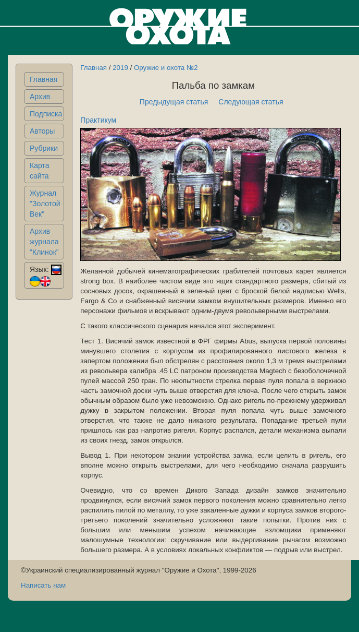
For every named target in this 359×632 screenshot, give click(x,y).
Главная (43, 79)
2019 (120, 67)
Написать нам (43, 585)
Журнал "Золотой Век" (45, 203)
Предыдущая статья (174, 102)
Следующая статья (250, 102)
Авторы (42, 131)
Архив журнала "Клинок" (44, 241)
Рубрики (44, 148)
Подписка (46, 114)
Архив (40, 96)
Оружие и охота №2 (166, 67)
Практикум (98, 120)
